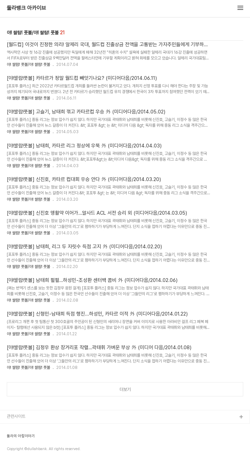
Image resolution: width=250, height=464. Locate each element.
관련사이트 (16, 416)
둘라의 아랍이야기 (21, 436)
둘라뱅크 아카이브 (26, 8)
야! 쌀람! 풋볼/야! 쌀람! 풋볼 (28, 64)
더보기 (125, 389)
